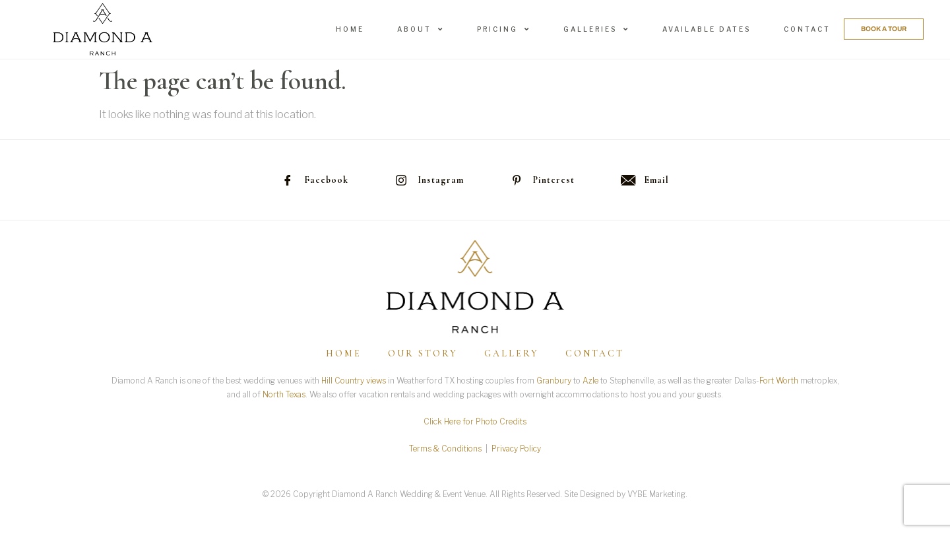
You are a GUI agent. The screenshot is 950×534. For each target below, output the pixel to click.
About (420, 29)
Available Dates (706, 29)
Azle (590, 380)
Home (350, 29)
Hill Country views (353, 380)
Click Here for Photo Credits (475, 421)
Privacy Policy (516, 448)
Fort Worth (778, 380)
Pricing (503, 29)
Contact (807, 29)
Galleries (596, 29)
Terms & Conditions (445, 448)
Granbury (553, 380)
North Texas (284, 394)
